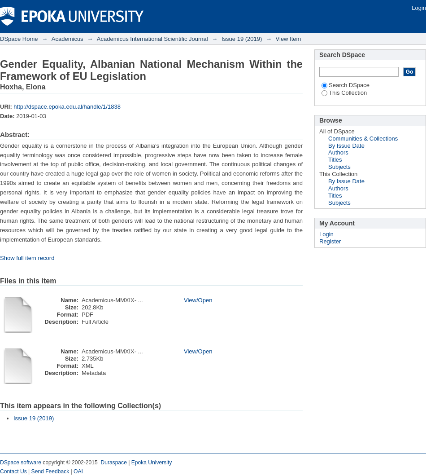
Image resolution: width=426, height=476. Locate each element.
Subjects (339, 166)
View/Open (198, 300)
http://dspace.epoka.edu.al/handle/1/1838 (67, 106)
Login (419, 7)
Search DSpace (345, 85)
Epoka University (151, 462)
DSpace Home (19, 38)
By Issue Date (346, 145)
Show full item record (27, 258)
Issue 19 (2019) (242, 38)
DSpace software (20, 462)
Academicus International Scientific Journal (152, 38)
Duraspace (113, 462)
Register (330, 241)
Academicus (67, 38)
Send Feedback (50, 471)
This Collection (344, 92)
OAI (78, 471)
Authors (338, 152)
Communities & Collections (363, 138)
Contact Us (13, 471)
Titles (335, 159)
